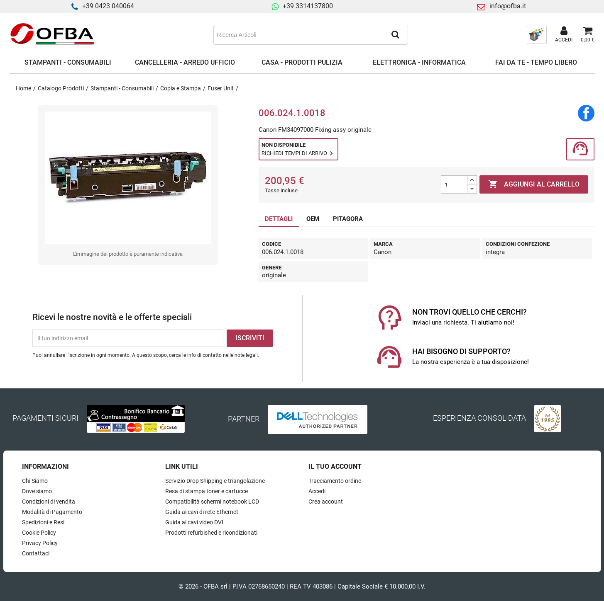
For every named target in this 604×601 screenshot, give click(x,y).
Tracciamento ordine (334, 480)
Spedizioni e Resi (43, 522)
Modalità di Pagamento (52, 512)
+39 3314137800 (308, 6)
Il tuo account (335, 466)
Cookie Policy (39, 532)
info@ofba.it (507, 6)
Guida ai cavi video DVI (194, 522)
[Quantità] (454, 184)
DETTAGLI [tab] (279, 219)
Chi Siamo (35, 480)
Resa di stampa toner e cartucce (206, 491)
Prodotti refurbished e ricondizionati (211, 532)
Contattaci (35, 553)
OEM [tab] (312, 219)
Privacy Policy (40, 543)
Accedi (316, 491)
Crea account (325, 501)
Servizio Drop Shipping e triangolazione (215, 480)
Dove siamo (37, 491)
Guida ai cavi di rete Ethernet (201, 512)
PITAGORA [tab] (348, 219)
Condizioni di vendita (48, 501)
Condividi (586, 113)
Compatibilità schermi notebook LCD (212, 501)
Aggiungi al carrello (534, 184)
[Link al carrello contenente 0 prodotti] (587, 35)
